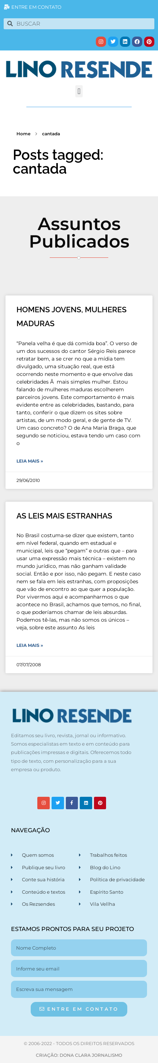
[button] (78, 91)
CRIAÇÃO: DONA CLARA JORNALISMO (79, 1055)
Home (23, 133)
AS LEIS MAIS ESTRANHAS (64, 515)
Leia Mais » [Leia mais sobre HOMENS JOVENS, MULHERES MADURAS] (29, 461)
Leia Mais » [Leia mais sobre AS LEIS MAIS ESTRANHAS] (29, 645)
